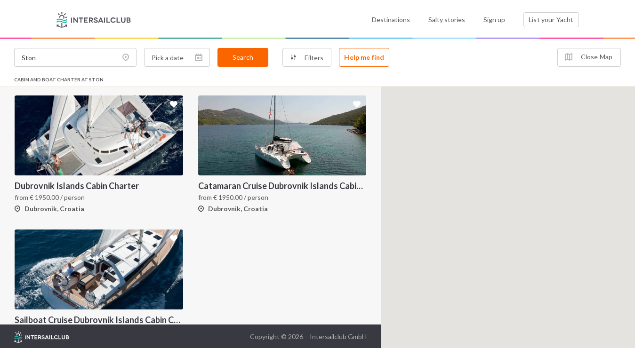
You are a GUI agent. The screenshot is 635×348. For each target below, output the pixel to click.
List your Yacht (551, 20)
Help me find (364, 57)
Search (243, 57)
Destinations (391, 20)
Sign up (494, 20)
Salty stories (446, 20)
